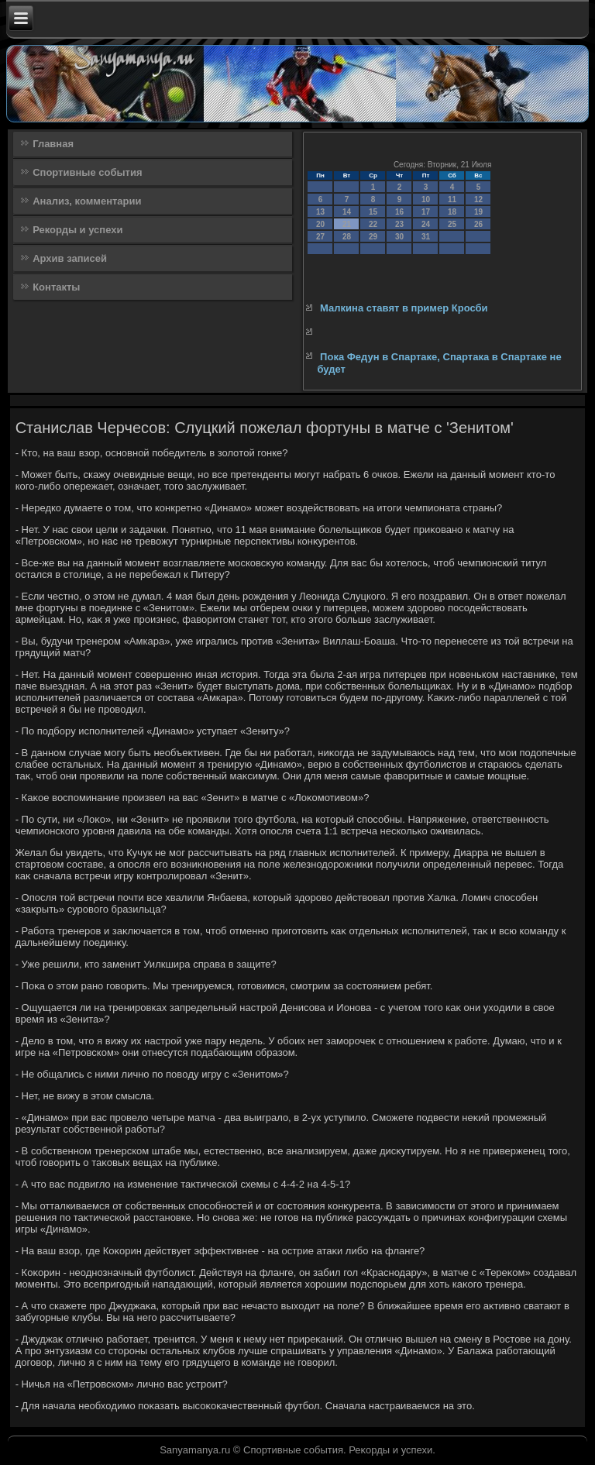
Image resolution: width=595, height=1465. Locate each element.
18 (452, 212)
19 (478, 212)
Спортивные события (87, 172)
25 (452, 224)
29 (373, 236)
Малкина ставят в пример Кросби (403, 308)
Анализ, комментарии (87, 201)
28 (346, 236)
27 (320, 236)
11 (452, 199)
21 (346, 224)
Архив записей (70, 258)
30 (399, 236)
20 (320, 224)
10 (425, 199)
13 (320, 212)
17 (425, 212)
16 (399, 212)
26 (478, 224)
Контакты (56, 287)
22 (373, 224)
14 (346, 212)
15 (373, 212)
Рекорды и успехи (77, 230)
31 (425, 236)
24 (425, 224)
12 (478, 199)
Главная (53, 144)
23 (399, 224)
